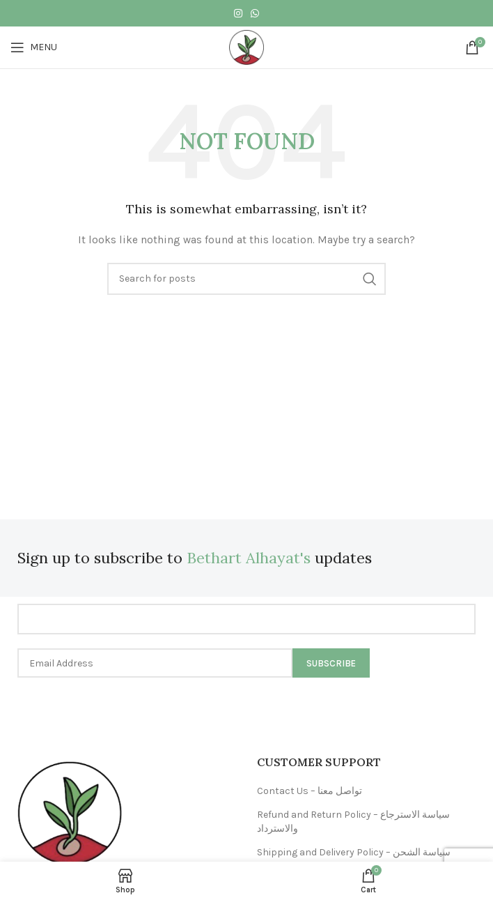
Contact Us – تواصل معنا (309, 791)
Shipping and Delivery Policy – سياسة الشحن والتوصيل (354, 859)
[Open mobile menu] (33, 47)
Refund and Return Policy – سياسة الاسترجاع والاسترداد (353, 821)
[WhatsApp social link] (254, 13)
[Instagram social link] (238, 13)
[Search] (246, 279)
